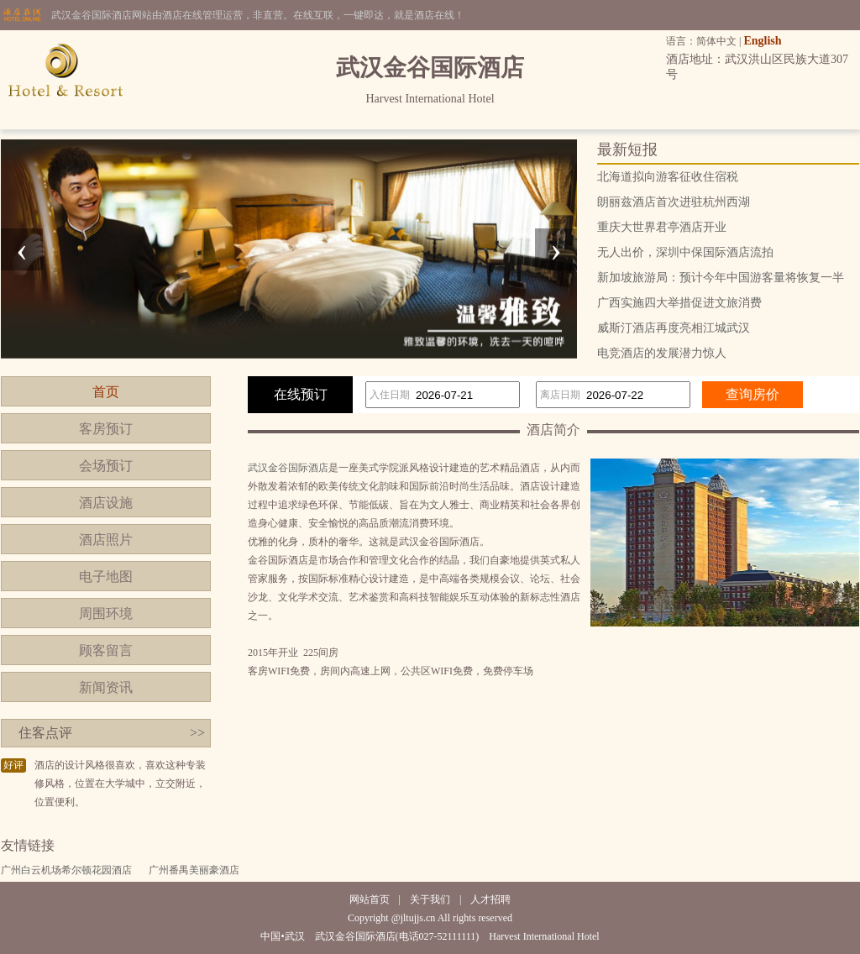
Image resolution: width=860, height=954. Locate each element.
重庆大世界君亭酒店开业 (661, 227)
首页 (105, 392)
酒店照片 (106, 539)
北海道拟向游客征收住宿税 (667, 176)
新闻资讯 (106, 687)
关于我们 (430, 899)
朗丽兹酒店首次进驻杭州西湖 (673, 202)
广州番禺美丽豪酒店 (194, 870)
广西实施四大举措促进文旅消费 (679, 302)
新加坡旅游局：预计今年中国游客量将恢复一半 (720, 277)
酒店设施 (106, 502)
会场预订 (106, 466)
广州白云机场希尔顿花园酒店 (66, 870)
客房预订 (106, 429)
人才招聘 (490, 899)
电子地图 (106, 576)
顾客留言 (106, 650)
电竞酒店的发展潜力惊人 (661, 353)
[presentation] (22, 249)
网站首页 (369, 899)
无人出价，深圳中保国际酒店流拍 (685, 252)
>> (197, 733)
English (762, 40)
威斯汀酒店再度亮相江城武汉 (673, 328)
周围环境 (106, 613)
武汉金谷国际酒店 (288, 468)
